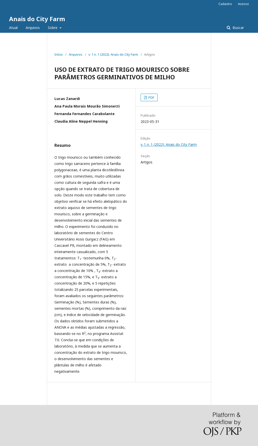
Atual (13, 27)
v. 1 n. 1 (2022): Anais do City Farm (113, 54)
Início (58, 54)
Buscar (238, 27)
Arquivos (33, 27)
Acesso (243, 4)
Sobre (53, 27)
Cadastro (225, 4)
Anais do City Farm (37, 19)
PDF (151, 97)
